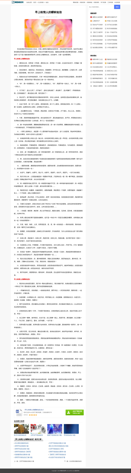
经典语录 (82, 2)
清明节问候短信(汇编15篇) (24, 457)
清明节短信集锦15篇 (22, 446)
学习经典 (103, 2)
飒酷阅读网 (63, 470)
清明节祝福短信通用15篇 (57, 451)
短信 (47, 2)
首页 (34, 2)
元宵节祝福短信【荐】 (56, 449)
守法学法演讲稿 (112, 43)
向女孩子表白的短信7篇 (57, 457)
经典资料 (96, 2)
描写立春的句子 (112, 17)
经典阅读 (89, 2)
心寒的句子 (96, 21)
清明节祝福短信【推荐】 (23, 451)
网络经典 (75, 2)
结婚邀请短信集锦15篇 (22, 454)
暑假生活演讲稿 (98, 36)
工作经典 (110, 2)
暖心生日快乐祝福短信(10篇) (58, 446)
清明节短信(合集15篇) (22, 449)
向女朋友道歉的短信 (22, 443)
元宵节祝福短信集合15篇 (57, 443)
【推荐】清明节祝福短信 (57, 454)
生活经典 (41, 2)
